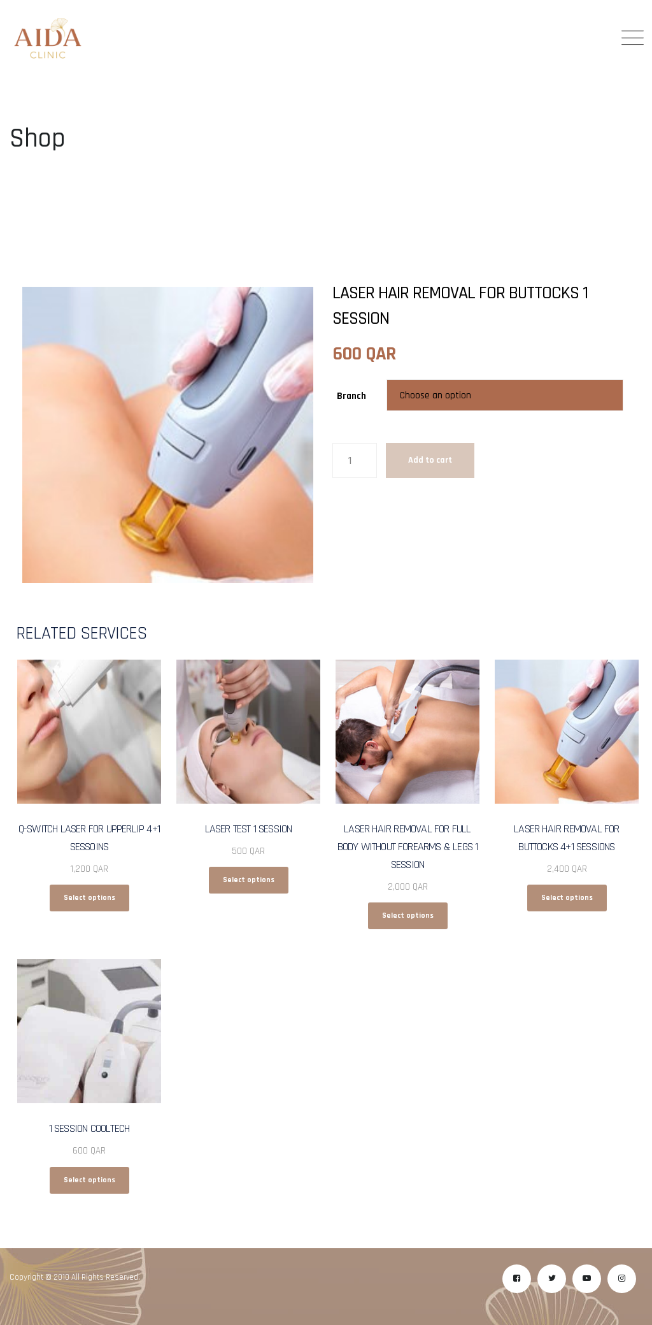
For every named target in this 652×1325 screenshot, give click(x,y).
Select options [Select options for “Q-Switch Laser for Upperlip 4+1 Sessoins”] (89, 897)
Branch (351, 396)
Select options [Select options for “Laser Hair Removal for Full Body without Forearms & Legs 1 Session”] (408, 915)
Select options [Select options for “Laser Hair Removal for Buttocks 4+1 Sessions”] (567, 897)
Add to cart (430, 460)
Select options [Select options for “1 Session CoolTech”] (89, 1180)
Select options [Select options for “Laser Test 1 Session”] (248, 880)
